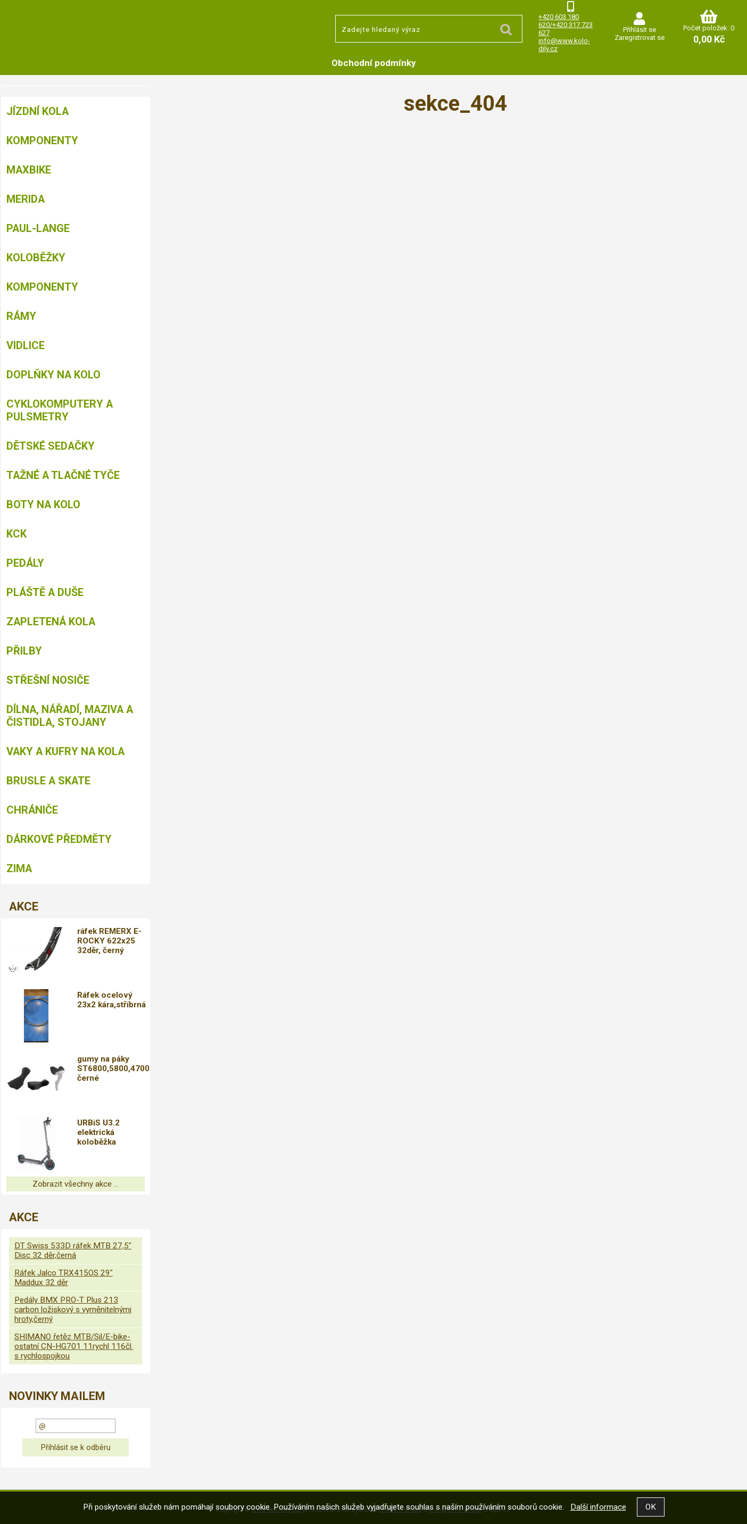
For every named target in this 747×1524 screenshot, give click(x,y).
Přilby (24, 650)
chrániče (32, 810)
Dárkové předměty (59, 839)
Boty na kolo (43, 504)
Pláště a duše (45, 592)
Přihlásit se (639, 30)
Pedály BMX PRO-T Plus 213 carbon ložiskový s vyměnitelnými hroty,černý (72, 1309)
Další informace (598, 1507)
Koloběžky (35, 257)
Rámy (21, 316)
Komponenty (42, 140)
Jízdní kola (37, 111)
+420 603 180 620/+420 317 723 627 (565, 25)
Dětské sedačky (50, 446)
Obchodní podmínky (373, 62)
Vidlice (25, 345)
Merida (25, 199)
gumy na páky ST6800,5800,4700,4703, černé (115, 1068)
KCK (16, 533)
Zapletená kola (50, 621)
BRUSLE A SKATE (48, 780)
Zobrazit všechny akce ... (75, 1184)
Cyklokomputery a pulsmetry (59, 410)
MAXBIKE (28, 169)
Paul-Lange (38, 228)
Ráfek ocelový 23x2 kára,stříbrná (114, 999)
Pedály (25, 563)
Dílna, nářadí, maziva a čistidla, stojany (69, 715)
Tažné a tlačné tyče (63, 475)
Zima (19, 868)
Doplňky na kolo (53, 374)
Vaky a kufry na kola (65, 751)
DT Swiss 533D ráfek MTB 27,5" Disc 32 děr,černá (72, 1250)
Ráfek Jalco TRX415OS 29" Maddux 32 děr (63, 1277)
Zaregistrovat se (640, 38)
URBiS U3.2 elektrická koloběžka (101, 1132)
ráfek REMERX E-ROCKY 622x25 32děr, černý (112, 940)
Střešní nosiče (47, 680)
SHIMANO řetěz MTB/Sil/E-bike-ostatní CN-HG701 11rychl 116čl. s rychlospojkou (73, 1346)
